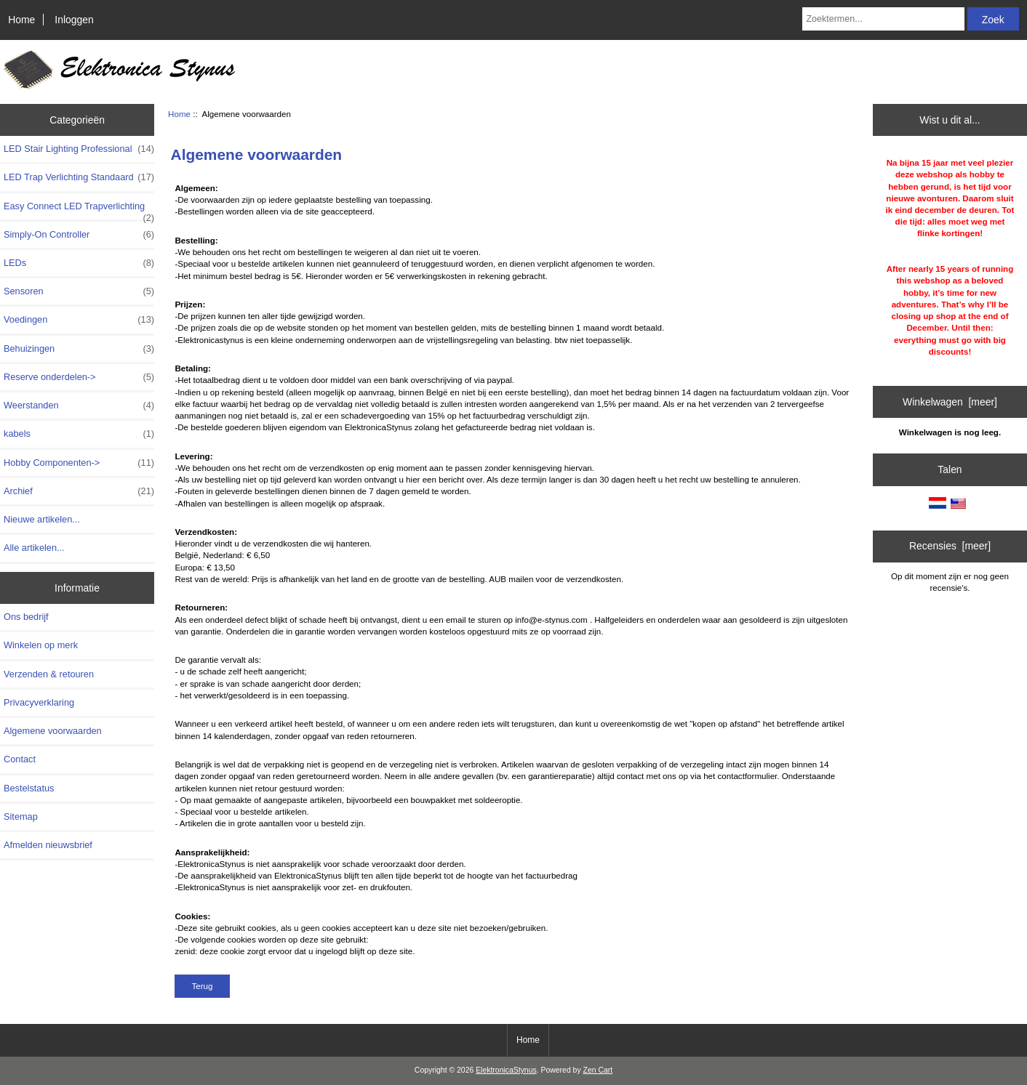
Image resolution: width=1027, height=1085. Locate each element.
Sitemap (21, 816)
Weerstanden (79, 405)
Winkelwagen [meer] (950, 402)
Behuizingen (79, 349)
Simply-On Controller (79, 235)
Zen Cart (598, 1070)
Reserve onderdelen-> (79, 377)
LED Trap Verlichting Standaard (79, 177)
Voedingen (79, 320)
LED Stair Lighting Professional (79, 149)
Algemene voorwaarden (53, 730)
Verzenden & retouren (49, 674)
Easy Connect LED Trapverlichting (79, 210)
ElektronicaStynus (506, 1070)
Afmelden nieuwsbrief (48, 844)
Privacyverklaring (39, 702)
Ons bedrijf (26, 616)
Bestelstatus (29, 788)
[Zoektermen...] (883, 19)
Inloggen (74, 19)
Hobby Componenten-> (79, 463)
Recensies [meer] (950, 546)
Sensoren (79, 291)
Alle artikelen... (34, 547)
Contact (20, 759)
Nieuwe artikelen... (42, 519)
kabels (79, 434)
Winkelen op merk (41, 645)
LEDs (79, 263)
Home (21, 19)
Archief (79, 491)
